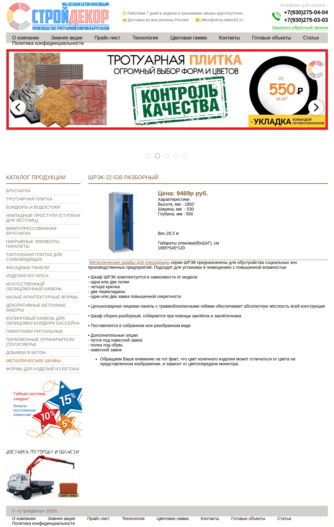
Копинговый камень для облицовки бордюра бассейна (43, 321)
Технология (145, 37)
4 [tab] (176, 156)
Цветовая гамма (188, 37)
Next (315, 107)
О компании (25, 37)
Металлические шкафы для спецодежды (129, 262)
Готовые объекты (271, 37)
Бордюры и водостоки (33, 207)
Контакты (229, 37)
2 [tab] (158, 156)
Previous (18, 107)
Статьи (311, 37)
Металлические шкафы (33, 360)
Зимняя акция (66, 37)
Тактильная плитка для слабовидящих (34, 257)
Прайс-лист (107, 37)
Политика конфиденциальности (48, 43)
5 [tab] (185, 156)
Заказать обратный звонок (300, 27)
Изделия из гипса (27, 275)
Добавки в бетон (26, 352)
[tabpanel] (167, 89)
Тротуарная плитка (29, 199)
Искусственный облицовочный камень (34, 286)
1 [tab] (149, 156)
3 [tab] (167, 156)
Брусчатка (18, 190)
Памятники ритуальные (34, 331)
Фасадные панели (27, 267)
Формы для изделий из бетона (42, 369)
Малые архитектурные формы (42, 297)
